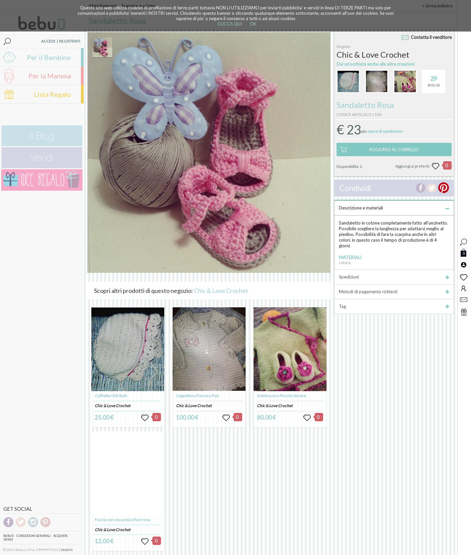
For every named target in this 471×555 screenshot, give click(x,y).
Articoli (434, 78)
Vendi (8, 539)
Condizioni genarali (33, 536)
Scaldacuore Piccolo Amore (281, 395)
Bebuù (8, 536)
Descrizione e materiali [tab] (394, 207)
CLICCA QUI (229, 23)
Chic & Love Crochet (221, 290)
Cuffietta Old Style (111, 395)
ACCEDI (48, 41)
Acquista (60, 536)
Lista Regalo (52, 94)
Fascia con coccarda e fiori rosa (122, 519)
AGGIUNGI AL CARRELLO (394, 149)
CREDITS (67, 550)
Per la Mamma (49, 76)
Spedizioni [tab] (394, 277)
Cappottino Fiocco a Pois (197, 395)
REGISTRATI (69, 41)
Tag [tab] (394, 306)
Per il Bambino (49, 57)
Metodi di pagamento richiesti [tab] (394, 291)
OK (253, 23)
